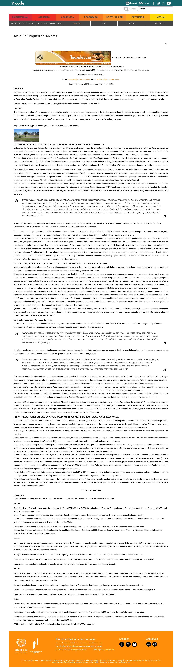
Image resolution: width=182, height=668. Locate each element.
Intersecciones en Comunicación (22, 24)
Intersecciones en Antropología (49, 24)
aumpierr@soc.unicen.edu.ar (79, 80)
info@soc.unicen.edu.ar (105, 651)
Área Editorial (158, 24)
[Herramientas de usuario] (165, 44)
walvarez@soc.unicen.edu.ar (108, 80)
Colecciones (131, 24)
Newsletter (76, 24)
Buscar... (133, 9)
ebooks (104, 24)
